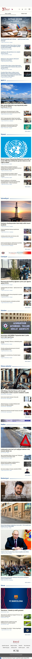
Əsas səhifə (8, 13)
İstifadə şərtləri (14, 647)
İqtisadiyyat (5, 198)
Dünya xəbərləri (6, 366)
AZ (25, 9)
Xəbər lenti (24, 13)
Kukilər (28, 647)
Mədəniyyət (5, 478)
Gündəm (4, 310)
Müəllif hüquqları (6, 647)
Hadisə (3, 424)
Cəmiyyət (4, 257)
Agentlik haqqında (5, 645)
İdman (3, 585)
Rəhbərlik (20, 645)
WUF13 (3, 80)
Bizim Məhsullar (27, 645)
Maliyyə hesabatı (14, 645)
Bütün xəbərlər (27, 131)
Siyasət (3, 134)
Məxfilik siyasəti (22, 647)
